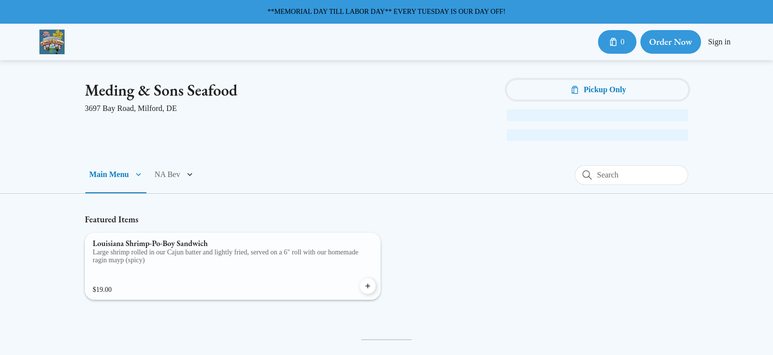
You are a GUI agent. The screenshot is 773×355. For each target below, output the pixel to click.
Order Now (669, 42)
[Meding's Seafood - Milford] (52, 42)
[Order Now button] (669, 42)
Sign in (719, 42)
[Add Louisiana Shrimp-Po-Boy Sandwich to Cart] (368, 286)
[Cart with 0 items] (615, 42)
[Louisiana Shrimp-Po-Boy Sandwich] (233, 266)
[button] (116, 174)
